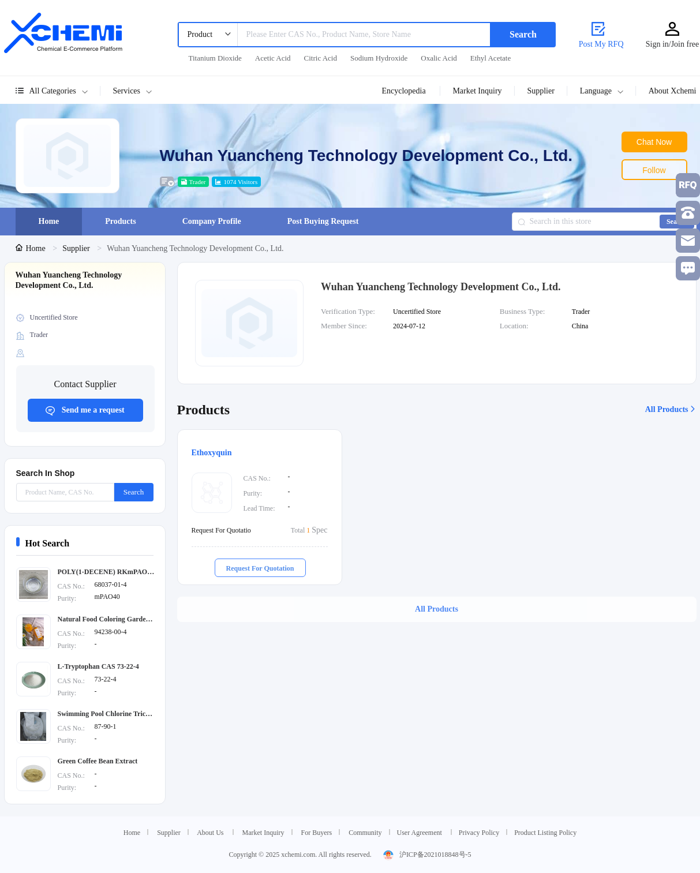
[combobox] (334, 34)
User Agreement (420, 833)
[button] (138, 91)
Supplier (77, 248)
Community (365, 833)
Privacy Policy (479, 833)
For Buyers (316, 833)
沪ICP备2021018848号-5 (427, 854)
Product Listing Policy (545, 833)
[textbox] (364, 34)
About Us (210, 833)
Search (523, 34)
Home (32, 248)
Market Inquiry (263, 833)
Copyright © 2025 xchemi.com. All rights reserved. (300, 854)
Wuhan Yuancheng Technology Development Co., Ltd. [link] (195, 248)
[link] (32, 248)
